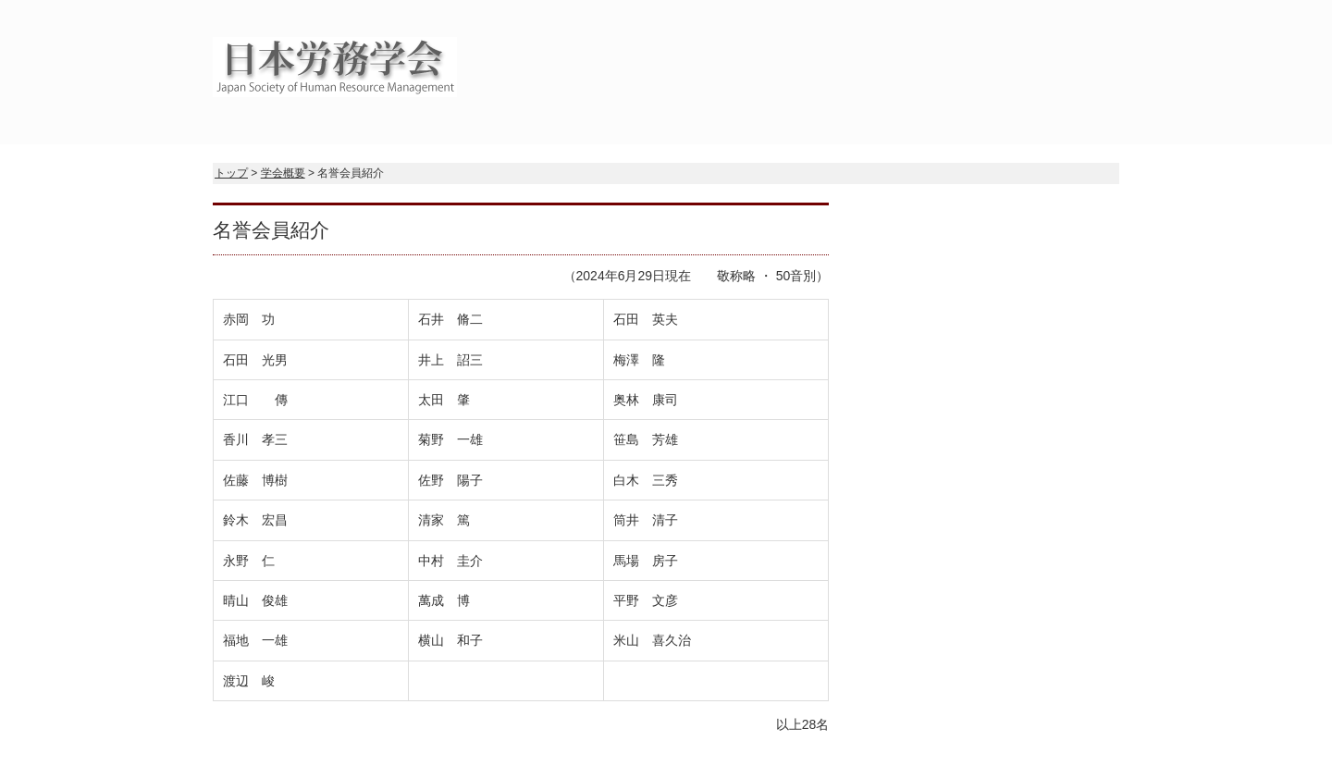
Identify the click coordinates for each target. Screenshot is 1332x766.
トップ (231, 173)
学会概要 (283, 173)
